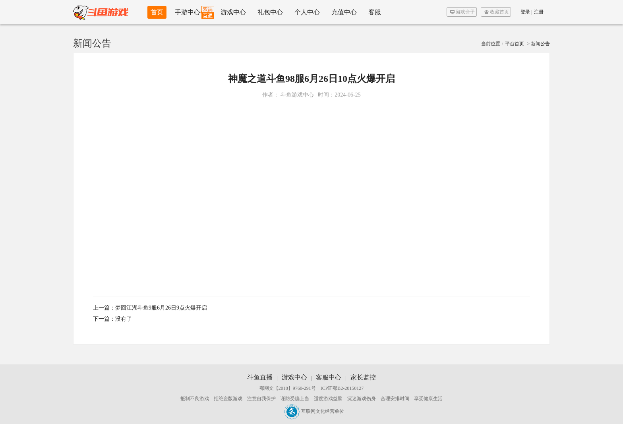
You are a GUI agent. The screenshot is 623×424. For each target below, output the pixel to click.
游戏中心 (233, 12)
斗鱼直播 (260, 377)
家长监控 (363, 377)
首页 (157, 12)
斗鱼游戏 (100, 12)
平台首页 (514, 43)
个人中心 (307, 12)
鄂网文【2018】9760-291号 (287, 388)
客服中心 (328, 377)
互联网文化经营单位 (314, 411)
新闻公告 (540, 43)
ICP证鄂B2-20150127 (342, 388)
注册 (539, 12)
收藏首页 (496, 12)
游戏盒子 (462, 12)
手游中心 (187, 12)
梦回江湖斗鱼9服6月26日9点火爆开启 (161, 308)
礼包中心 (270, 12)
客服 (374, 12)
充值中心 (344, 12)
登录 (525, 12)
